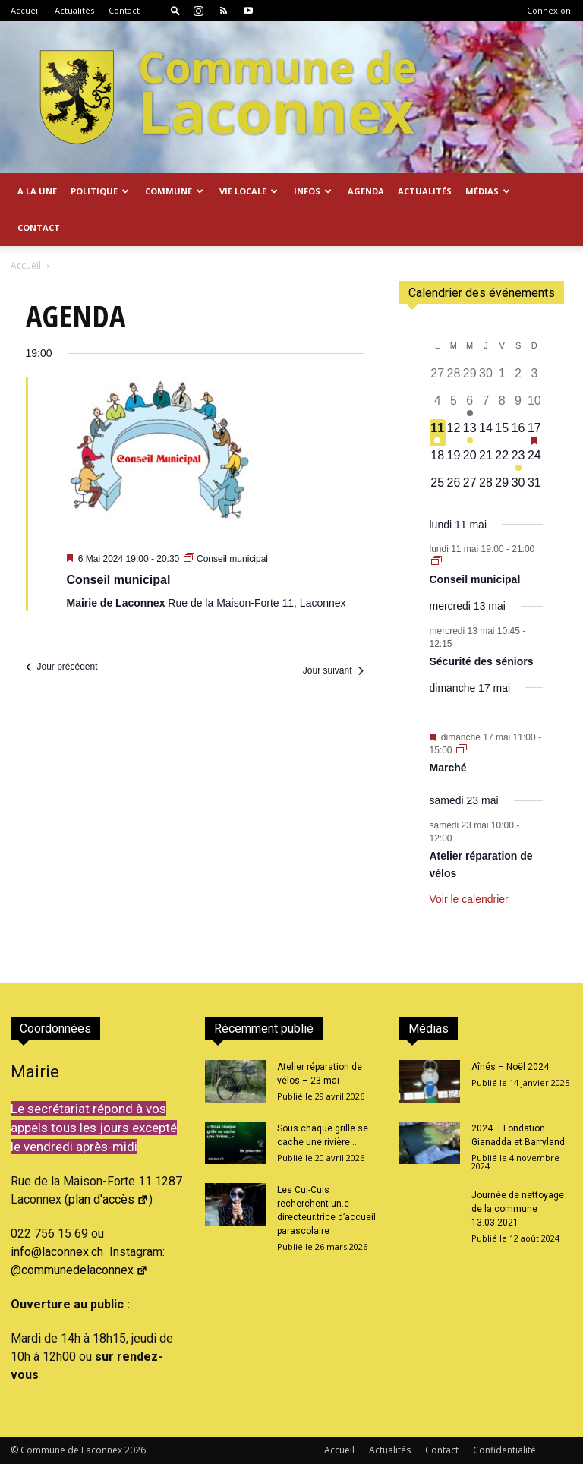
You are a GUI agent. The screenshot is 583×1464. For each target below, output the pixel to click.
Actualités (74, 10)
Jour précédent (62, 666)
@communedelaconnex (79, 1270)
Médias (487, 191)
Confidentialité (504, 1449)
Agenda (366, 191)
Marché (448, 768)
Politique (100, 191)
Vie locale (248, 191)
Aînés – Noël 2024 (510, 1067)
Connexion (549, 10)
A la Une (37, 191)
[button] (175, 10)
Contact (124, 10)
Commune (174, 191)
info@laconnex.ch (57, 1252)
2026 (135, 1449)
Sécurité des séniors (482, 661)
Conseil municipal (119, 579)
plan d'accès (108, 1199)
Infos (313, 191)
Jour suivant (333, 670)
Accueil (25, 10)
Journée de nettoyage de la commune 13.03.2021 (517, 1209)
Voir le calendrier (469, 899)
